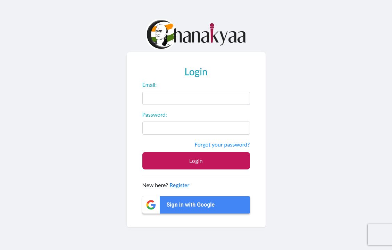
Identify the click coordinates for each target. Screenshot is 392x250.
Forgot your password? (222, 144)
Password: (154, 114)
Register (179, 185)
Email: (149, 84)
